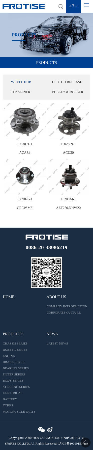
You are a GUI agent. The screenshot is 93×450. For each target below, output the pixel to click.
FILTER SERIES (14, 374)
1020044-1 (68, 199)
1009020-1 (24, 199)
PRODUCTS (13, 334)
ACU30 (68, 153)
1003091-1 (24, 144)
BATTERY (10, 399)
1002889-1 (68, 144)
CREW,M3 (24, 208)
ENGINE (9, 356)
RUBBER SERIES (15, 349)
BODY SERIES (13, 380)
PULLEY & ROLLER (67, 92)
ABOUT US (56, 297)
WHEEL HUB (21, 82)
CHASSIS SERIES (15, 343)
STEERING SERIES (16, 387)
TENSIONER (20, 92)
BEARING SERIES (16, 368)
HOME (8, 297)
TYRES (8, 405)
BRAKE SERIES (14, 362)
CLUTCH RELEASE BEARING (67, 83)
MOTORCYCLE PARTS (19, 411)
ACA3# (24, 153)
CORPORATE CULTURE (64, 312)
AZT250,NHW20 (68, 208)
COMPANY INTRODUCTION (67, 306)
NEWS (52, 334)
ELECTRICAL (12, 393)
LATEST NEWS (57, 343)
